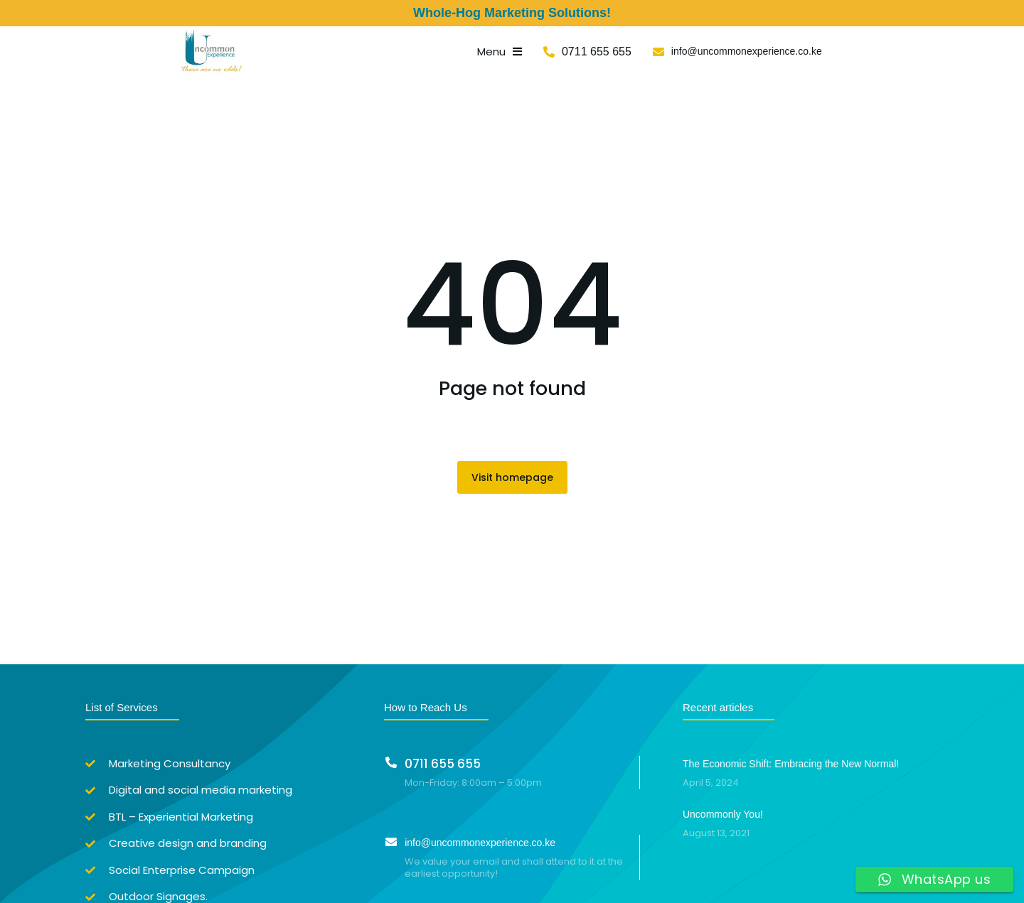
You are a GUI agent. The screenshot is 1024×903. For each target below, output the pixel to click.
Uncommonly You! (723, 817)
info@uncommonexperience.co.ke (863, 52)
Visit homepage (512, 479)
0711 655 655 (713, 52)
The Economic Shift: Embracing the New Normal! (791, 766)
